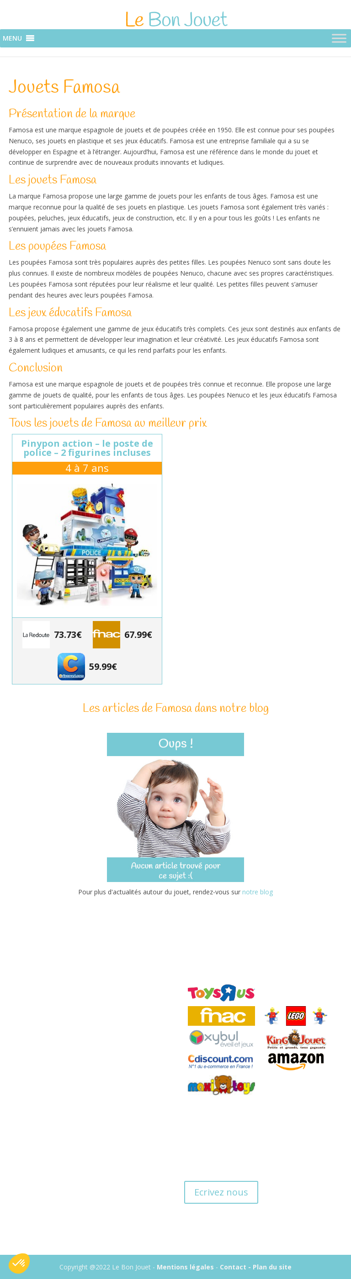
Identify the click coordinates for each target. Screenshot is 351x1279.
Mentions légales (185, 1267)
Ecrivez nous (221, 1192)
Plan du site (272, 1267)
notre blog (257, 891)
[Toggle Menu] (339, 38)
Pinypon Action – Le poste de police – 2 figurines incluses (87, 448)
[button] (12, 38)
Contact (233, 1267)
